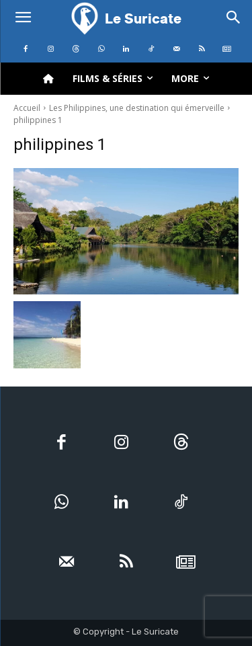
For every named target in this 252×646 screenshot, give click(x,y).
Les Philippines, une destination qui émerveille (136, 108)
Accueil (26, 108)
